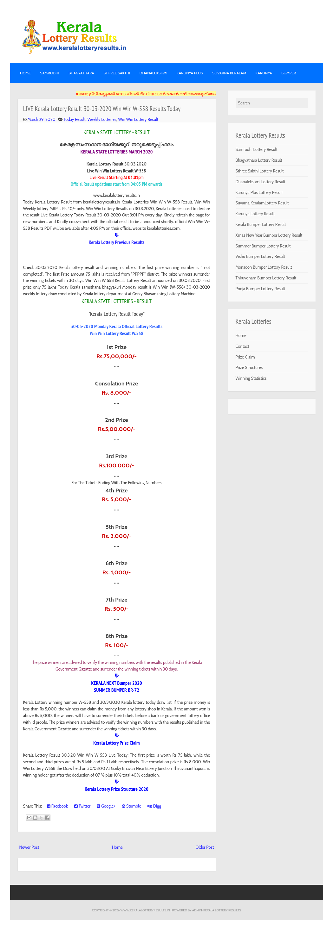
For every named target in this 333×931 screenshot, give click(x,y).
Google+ (106, 806)
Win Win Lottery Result (138, 119)
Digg (154, 806)
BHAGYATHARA (81, 73)
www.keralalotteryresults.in (145, 910)
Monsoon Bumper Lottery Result (264, 267)
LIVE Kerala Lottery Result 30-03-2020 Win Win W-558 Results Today (101, 108)
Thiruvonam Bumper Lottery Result (266, 277)
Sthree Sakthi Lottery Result (260, 170)
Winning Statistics (251, 378)
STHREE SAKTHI (116, 73)
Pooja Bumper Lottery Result (260, 288)
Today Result (74, 119)
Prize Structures (249, 367)
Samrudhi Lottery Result (257, 149)
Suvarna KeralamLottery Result (262, 202)
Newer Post (29, 847)
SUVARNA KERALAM (229, 73)
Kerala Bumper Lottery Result (261, 224)
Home (25, 73)
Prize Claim (245, 356)
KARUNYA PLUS (190, 73)
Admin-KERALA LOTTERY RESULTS (216, 910)
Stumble (131, 806)
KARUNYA (264, 73)
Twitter (82, 806)
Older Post (204, 847)
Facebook (57, 806)
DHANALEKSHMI (153, 73)
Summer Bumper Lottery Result (263, 245)
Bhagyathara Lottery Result (259, 160)
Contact (242, 346)
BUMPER (288, 73)
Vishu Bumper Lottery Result (260, 256)
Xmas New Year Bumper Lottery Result (269, 235)
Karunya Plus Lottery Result (259, 192)
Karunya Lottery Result (255, 213)
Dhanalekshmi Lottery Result (260, 181)
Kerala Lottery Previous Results (117, 242)
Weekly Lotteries (102, 119)
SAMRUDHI (49, 73)
